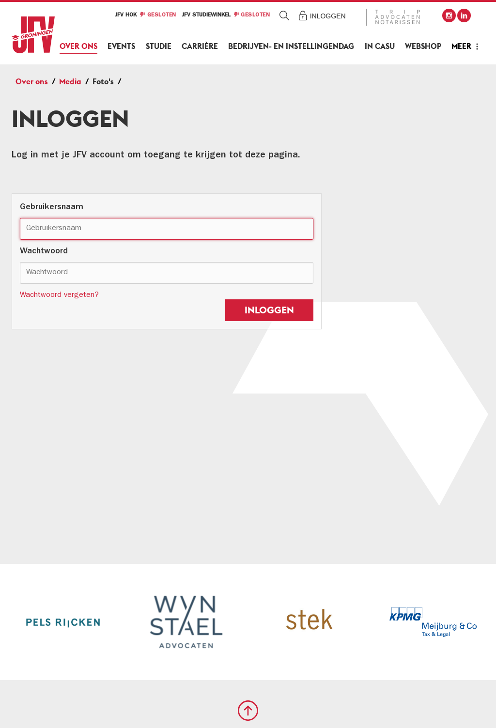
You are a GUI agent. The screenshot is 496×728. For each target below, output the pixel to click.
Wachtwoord (44, 252)
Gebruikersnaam (51, 207)
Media (70, 82)
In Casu (380, 46)
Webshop (423, 46)
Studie (158, 46)
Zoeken (284, 15)
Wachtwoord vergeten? (59, 295)
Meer (461, 46)
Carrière (200, 46)
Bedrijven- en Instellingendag (291, 46)
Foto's (103, 82)
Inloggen (328, 16)
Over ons (78, 46)
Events (121, 46)
